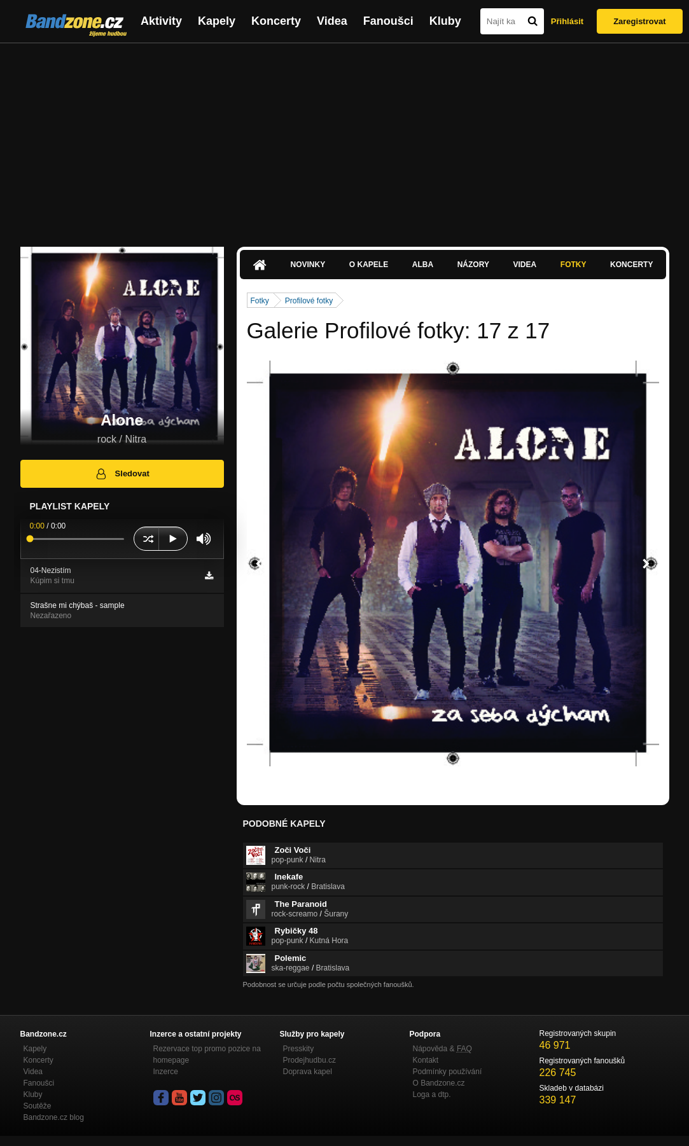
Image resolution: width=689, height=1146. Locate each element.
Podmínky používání (447, 1071)
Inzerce (165, 1071)
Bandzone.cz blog (54, 1117)
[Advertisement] (345, 139)
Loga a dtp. (432, 1094)
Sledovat (122, 474)
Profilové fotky (309, 300)
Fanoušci (388, 21)
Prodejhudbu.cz (309, 1060)
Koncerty (276, 21)
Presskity (298, 1048)
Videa (332, 21)
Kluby (445, 21)
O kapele (368, 264)
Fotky (573, 264)
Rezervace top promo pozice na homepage (207, 1054)
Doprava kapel (307, 1071)
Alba (422, 264)
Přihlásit (567, 21)
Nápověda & (442, 1048)
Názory (473, 264)
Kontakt (426, 1060)
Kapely (216, 21)
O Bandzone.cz (439, 1083)
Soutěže (38, 1105)
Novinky (308, 264)
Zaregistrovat (639, 21)
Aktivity (161, 21)
